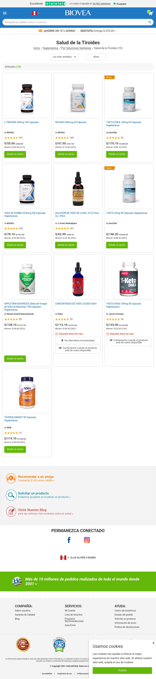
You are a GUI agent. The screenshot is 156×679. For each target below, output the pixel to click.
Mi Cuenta (70, 610)
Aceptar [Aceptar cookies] (122, 670)
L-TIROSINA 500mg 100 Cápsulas (21, 122)
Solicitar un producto (125, 618)
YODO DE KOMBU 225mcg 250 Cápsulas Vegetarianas (25, 214)
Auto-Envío (70, 625)
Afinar (96, 56)
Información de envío (125, 623)
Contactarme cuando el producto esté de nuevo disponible (78, 349)
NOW (9, 428)
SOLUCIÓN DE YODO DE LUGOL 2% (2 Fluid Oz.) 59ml (77, 214)
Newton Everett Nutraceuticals (20, 314)
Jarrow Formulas (116, 314)
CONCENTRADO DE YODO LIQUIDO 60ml (75, 303)
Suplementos (51, 48)
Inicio (37, 48)
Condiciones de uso (64, 674)
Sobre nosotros (23, 610)
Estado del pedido (124, 614)
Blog (17, 618)
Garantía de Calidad (25, 614)
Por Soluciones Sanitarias (76, 48)
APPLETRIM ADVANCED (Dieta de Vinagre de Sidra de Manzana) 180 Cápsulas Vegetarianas (25, 306)
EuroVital (113, 132)
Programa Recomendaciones (74, 619)
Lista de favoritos (73, 614)
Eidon (60, 314)
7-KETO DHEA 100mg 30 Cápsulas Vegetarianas (123, 305)
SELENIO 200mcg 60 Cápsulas (70, 122)
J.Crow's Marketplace (67, 223)
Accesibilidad (47, 674)
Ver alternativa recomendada (78, 340)
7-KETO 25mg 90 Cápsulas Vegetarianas (126, 213)
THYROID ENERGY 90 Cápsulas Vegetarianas (20, 419)
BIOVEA (10, 132)
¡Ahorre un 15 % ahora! (57, 30)
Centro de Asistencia (125, 610)
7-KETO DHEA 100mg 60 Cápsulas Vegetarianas (123, 123)
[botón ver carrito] (151, 13)
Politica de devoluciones (127, 627)
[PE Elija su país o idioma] (35, 13)
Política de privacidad (85, 674)
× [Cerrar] (154, 643)
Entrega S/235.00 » (98, 30)
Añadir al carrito (15, 154)
